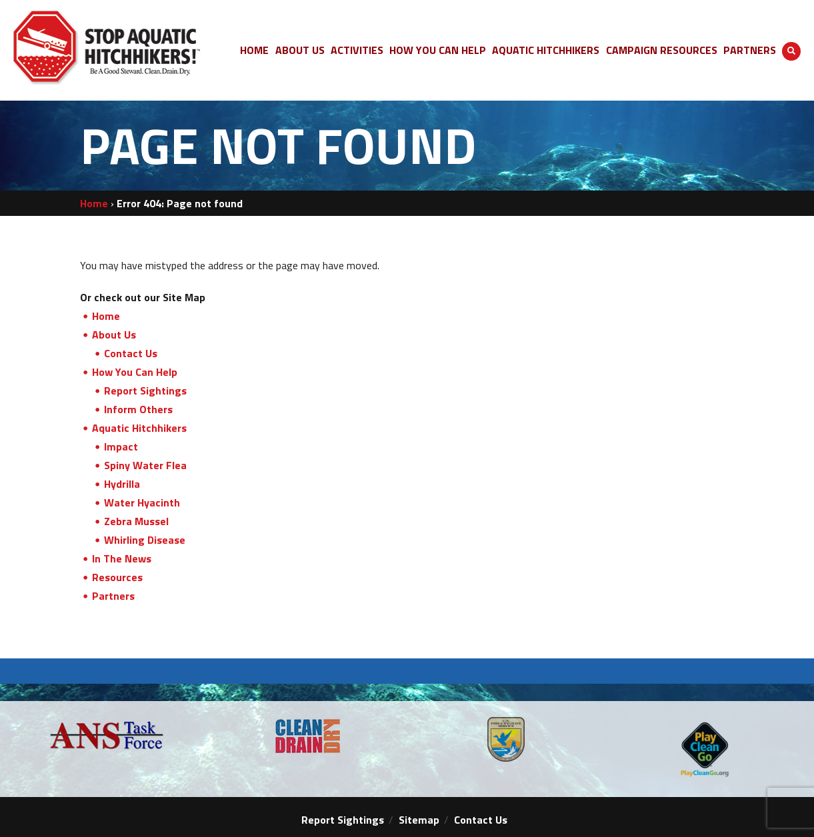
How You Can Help (134, 372)
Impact (121, 446)
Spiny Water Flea (145, 465)
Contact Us (130, 353)
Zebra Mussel (136, 521)
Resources (117, 577)
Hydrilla (122, 484)
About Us (114, 335)
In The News (121, 558)
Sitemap (419, 820)
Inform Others (138, 409)
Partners (113, 596)
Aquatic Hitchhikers (139, 428)
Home (94, 203)
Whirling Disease (144, 540)
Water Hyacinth (142, 502)
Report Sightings (145, 391)
